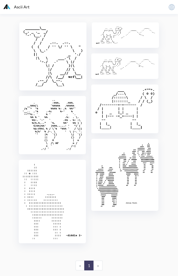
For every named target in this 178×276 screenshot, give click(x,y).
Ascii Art (16, 7)
